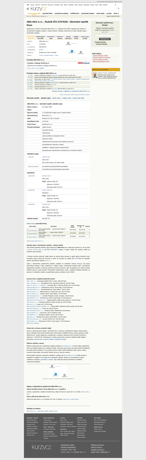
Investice (62, 418)
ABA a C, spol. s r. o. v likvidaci (36, 285)
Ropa (61, 433)
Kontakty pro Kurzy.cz (97, 449)
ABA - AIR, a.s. (31, 281)
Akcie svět (43, 5)
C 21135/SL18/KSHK (32, 236)
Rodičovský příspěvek (32, 428)
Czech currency (98, 429)
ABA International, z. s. (34, 308)
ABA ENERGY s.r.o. (33, 298)
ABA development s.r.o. (34, 296)
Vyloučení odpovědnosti (68, 447)
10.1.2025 (30, 88)
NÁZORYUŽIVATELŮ (68, 37)
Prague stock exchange (100, 431)
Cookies (71, 445)
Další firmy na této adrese (71, 399)
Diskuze (105, 5)
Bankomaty (51, 418)
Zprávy (32, 5)
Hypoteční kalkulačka (32, 433)
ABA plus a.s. (31, 317)
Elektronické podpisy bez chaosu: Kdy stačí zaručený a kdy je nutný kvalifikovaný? (108, 76)
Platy (54, 429)
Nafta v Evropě (64, 435)
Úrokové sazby (47, 420)
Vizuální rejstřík (34, 13)
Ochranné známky (88, 13)
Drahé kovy (63, 429)
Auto (95, 420)
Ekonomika (63, 424)
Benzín (69, 433)
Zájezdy (103, 1)
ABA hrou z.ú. (31, 304)
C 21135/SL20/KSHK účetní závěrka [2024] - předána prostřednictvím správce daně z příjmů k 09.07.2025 (62, 80)
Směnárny (46, 424)
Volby (95, 424)
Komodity (56, 5)
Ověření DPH (74, 13)
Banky (45, 418)
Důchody (46, 438)
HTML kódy (104, 452)
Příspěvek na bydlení (32, 426)
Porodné (53, 434)
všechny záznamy (101, 44)
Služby (109, 13)
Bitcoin (66, 5)
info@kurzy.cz (67, 346)
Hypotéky (71, 5)
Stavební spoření (53, 422)
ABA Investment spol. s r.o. (35, 310)
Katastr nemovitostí (82, 424)
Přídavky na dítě (31, 424)
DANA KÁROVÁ (54, 82)
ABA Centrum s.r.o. (33, 291)
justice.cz (48, 260)
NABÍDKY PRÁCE (76, 37)
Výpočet (36, 418)
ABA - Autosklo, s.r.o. (33, 283)
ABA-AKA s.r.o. (44, 16)
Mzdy (51, 429)
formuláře (83, 437)
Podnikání (80, 418)
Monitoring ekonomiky (99, 422)
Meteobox (111, 1)
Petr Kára (54, 88)
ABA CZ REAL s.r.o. (33, 293)
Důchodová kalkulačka (32, 422)
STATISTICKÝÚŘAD (51, 37)
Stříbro (73, 431)
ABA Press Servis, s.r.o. (34, 319)
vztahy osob (66, 98)
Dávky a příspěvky (48, 431)
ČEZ (65, 420)
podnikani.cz (70, 378)
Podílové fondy (69, 422)
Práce (96, 5)
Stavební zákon (81, 435)
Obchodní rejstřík (36, 16)
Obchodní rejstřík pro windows (101, 57)
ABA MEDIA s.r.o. (32, 315)
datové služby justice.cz (36, 249)
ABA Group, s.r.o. (32, 302)
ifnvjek (41, 49)
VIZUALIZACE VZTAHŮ (85, 37)
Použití (93, 452)
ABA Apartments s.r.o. (33, 287)
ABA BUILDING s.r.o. (33, 289)
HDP (68, 424)
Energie (80, 5)
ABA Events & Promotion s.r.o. (36, 300)
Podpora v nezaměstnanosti (51, 436)
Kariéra (98, 1)
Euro (51, 424)
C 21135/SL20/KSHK (32, 229)
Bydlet (116, 1)
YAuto (107, 1)
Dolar (54, 424)
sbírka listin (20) (78, 98)
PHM (65, 433)
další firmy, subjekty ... (33, 323)
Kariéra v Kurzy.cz (96, 447)
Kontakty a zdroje (47, 359)
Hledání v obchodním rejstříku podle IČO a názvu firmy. (104, 30)
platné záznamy (100, 42)
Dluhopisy (62, 422)
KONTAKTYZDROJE (60, 37)
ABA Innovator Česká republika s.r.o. (38, 306)
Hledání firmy (47, 13)
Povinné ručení (30, 435)
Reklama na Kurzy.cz (97, 445)
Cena (98, 420)
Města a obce (80, 422)
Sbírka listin (31, 223)
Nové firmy (101, 13)
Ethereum (73, 426)
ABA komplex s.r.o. (33, 312)
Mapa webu (100, 424)
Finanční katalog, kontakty (100, 59)
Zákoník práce (80, 433)
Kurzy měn (50, 5)
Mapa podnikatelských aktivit (101, 61)
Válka (100, 5)
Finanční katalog (81, 428)
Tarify (76, 5)
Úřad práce (46, 429)
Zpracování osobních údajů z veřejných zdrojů (50, 339)
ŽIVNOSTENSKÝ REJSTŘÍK (40, 37)
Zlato (61, 5)
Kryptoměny (63, 426)
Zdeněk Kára (55, 75)
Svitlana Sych (46, 176)
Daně (78, 437)
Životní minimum (31, 431)
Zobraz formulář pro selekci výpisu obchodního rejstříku (75, 94)
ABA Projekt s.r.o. (32, 321)
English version (98, 427)
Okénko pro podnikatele (100, 69)
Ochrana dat (65, 445)
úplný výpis (56, 98)
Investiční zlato (67, 431)
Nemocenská (47, 434)
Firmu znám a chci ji (35, 68)
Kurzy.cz (29, 16)
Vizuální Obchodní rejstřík (100, 55)
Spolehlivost (104, 420)
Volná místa (51, 427)
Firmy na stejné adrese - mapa (48, 55)
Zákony (92, 5)
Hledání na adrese (61, 13)
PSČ (86, 422)
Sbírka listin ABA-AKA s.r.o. (35, 241)
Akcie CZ (37, 5)
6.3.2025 (30, 86)
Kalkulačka (86, 5)
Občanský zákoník (81, 431)
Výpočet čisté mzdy (31, 420)
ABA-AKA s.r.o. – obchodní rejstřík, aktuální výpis (42, 411)
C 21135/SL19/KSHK (32, 233)
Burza (61, 420)
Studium (120, 1)
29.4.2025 (30, 82)
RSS (97, 452)
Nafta (72, 433)
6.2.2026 (30, 75)
